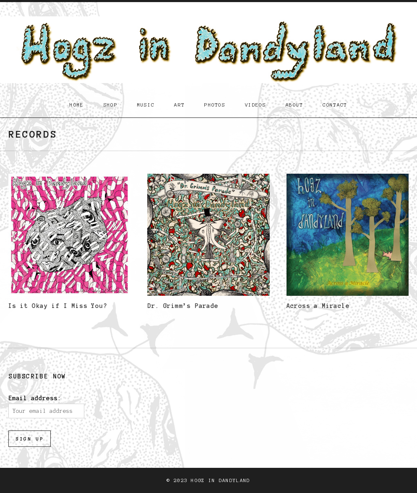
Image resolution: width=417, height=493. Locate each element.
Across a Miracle (318, 306)
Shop (110, 104)
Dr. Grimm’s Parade (182, 306)
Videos (255, 104)
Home (76, 104)
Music (146, 104)
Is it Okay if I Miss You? (57, 306)
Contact (335, 104)
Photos (214, 104)
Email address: (34, 398)
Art (179, 104)
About (294, 104)
